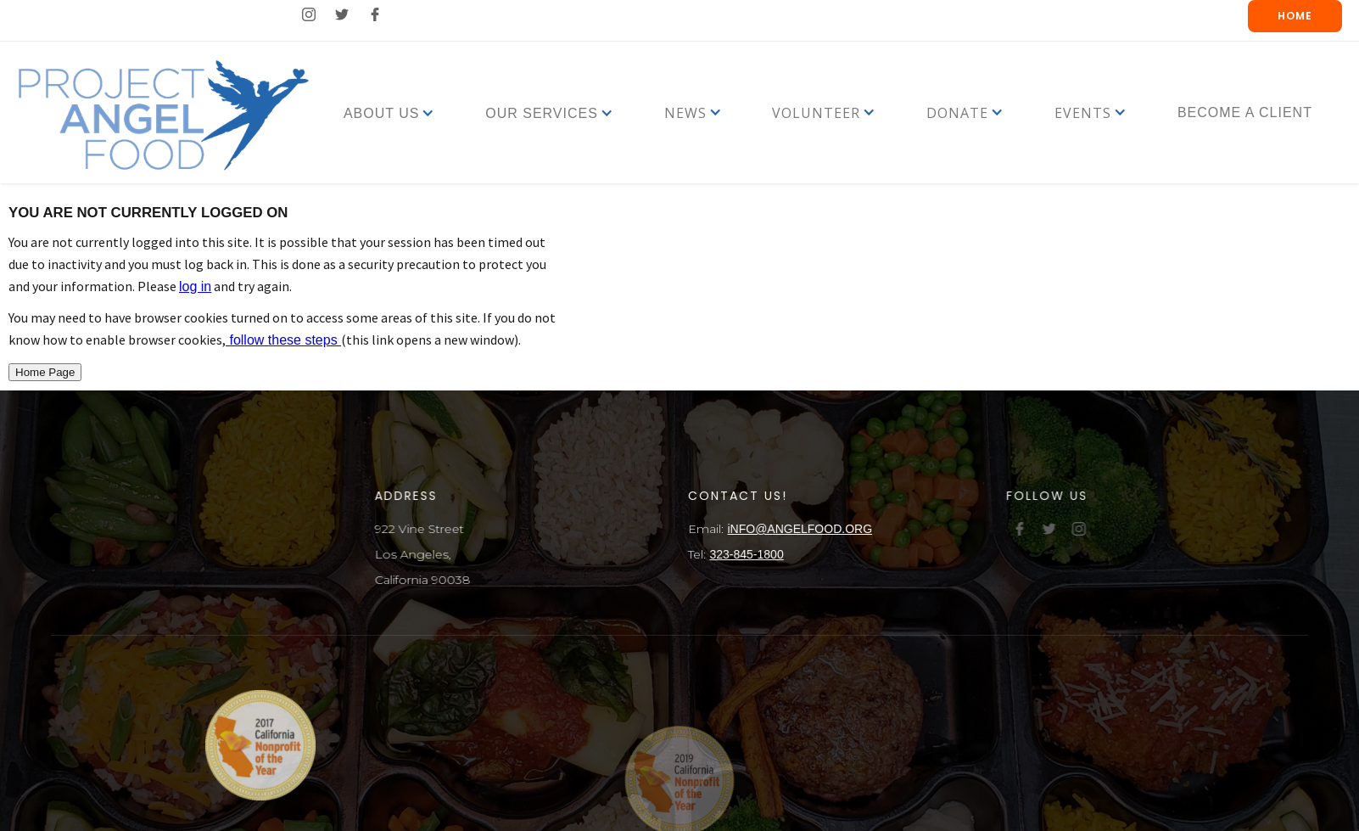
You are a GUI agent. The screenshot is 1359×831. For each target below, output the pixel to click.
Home (1295, 15)
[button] (382, 112)
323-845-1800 (749, 554)
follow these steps (283, 340)
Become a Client (1244, 112)
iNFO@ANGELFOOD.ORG (802, 529)
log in (195, 286)
